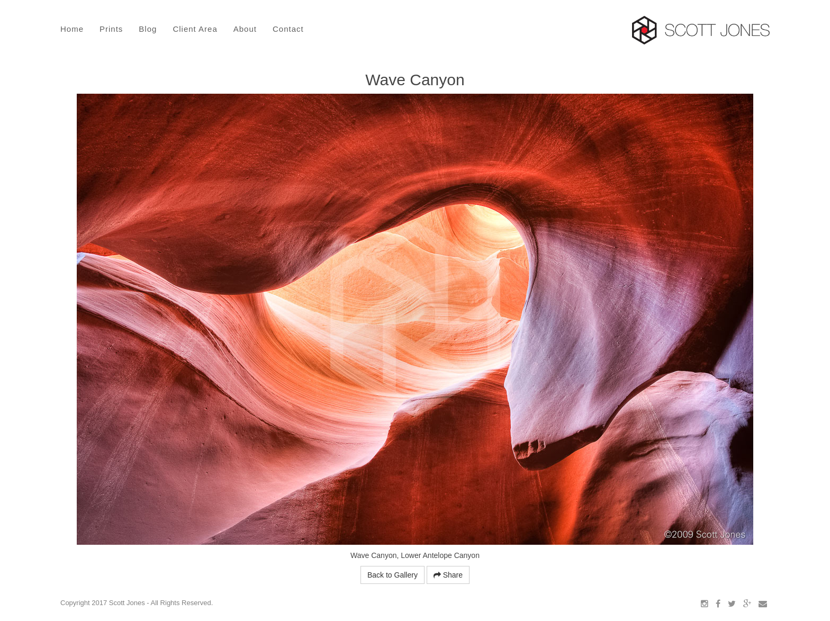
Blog (148, 28)
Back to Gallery (392, 575)
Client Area (195, 28)
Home (72, 28)
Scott (701, 30)
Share (448, 575)
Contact (288, 28)
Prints (111, 28)
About (245, 28)
